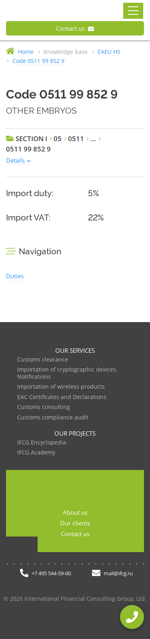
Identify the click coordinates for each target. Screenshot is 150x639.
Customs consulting (43, 407)
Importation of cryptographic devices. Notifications (67, 373)
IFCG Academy (36, 452)
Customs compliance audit (52, 417)
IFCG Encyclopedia (41, 442)
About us (75, 512)
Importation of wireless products (61, 386)
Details (15, 160)
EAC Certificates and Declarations (61, 397)
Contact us (75, 28)
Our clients (75, 523)
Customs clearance (42, 359)
